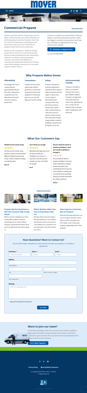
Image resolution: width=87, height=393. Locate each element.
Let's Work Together (38, 343)
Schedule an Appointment (61, 49)
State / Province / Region (50, 272)
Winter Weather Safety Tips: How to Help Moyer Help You (45, 211)
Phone (35, 252)
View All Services (77, 29)
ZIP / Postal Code (13, 279)
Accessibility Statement (49, 367)
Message (11, 284)
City (10, 272)
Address (11, 259)
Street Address (13, 265)
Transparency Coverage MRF (43, 389)
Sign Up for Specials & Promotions (21, 302)
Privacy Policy (33, 367)
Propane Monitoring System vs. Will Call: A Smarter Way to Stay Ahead (16, 211)
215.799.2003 (58, 54)
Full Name (13, 252)
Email (57, 252)
